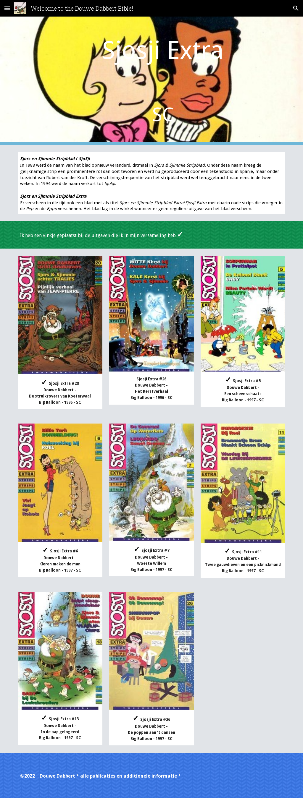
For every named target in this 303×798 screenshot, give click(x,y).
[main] (162, 80)
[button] (7, 8)
